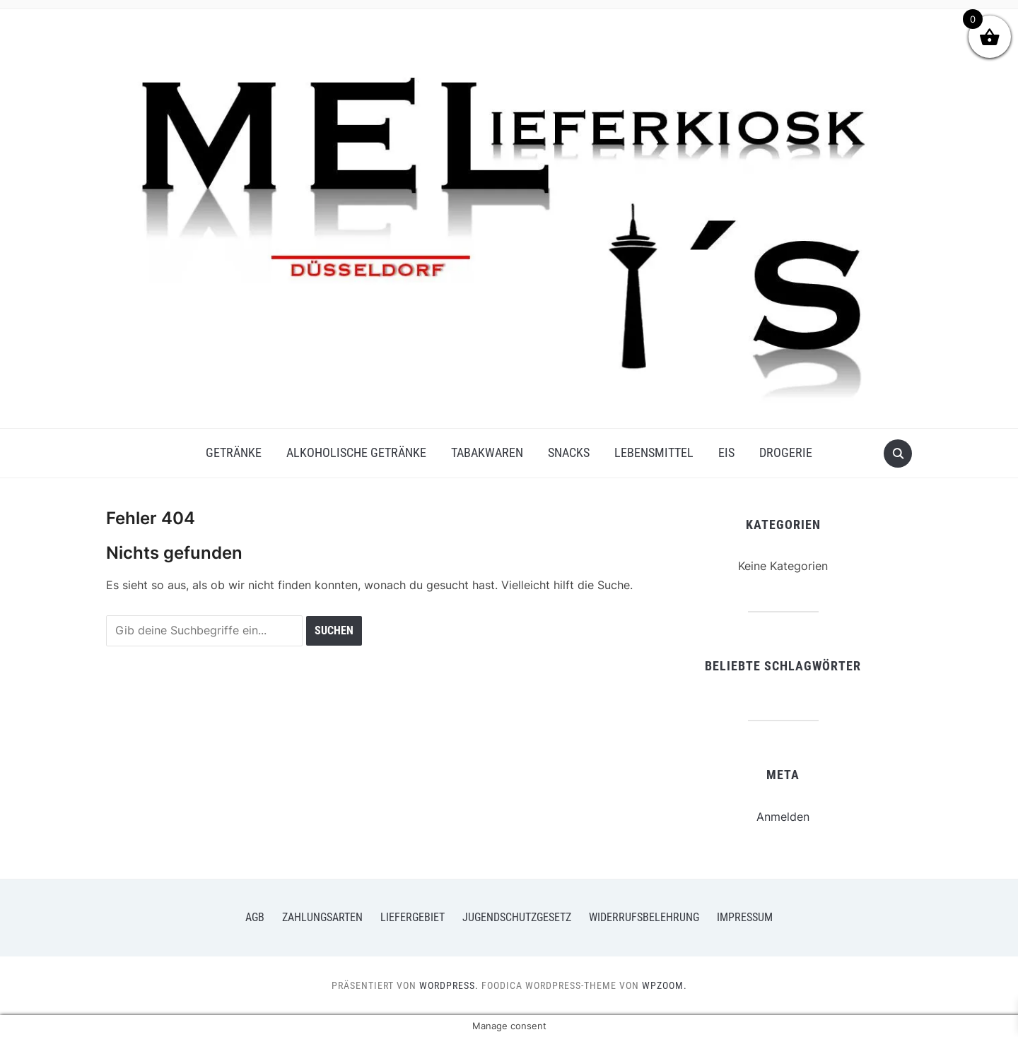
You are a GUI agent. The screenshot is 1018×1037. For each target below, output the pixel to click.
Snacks (569, 452)
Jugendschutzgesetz (516, 917)
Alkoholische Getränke (356, 452)
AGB (254, 917)
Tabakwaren (487, 452)
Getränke (234, 452)
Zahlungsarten (322, 917)
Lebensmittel (654, 452)
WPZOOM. (664, 985)
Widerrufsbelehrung (644, 917)
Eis (726, 452)
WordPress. (449, 985)
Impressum (745, 917)
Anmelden (782, 817)
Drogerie (785, 452)
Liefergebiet (412, 917)
